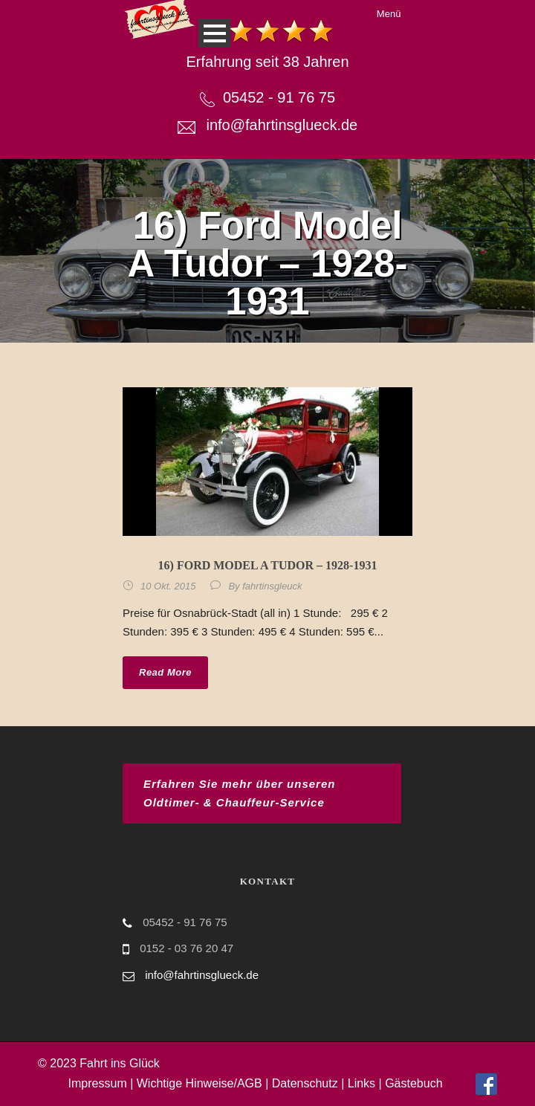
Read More (165, 672)
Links (361, 1083)
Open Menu (214, 33)
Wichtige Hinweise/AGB (199, 1083)
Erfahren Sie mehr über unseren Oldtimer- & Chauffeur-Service (239, 793)
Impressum (97, 1083)
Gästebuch (413, 1083)
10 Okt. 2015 (167, 586)
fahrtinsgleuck (272, 586)
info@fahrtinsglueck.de (281, 125)
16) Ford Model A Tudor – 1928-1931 (267, 565)
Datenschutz (305, 1083)
